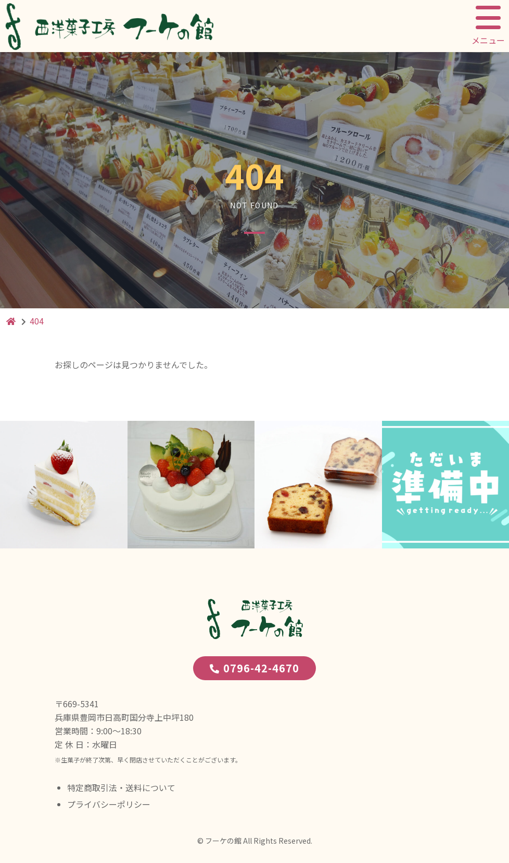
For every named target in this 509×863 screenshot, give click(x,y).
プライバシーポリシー (108, 804)
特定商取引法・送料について (121, 787)
